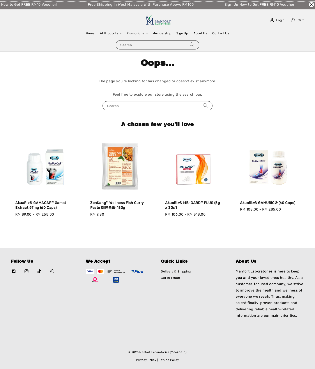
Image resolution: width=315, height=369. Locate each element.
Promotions (135, 33)
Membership (161, 33)
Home (90, 33)
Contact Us (220, 33)
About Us (200, 33)
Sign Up (182, 33)
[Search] (192, 44)
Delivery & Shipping (176, 271)
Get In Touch (170, 278)
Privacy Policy (146, 360)
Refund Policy (169, 360)
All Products (109, 33)
